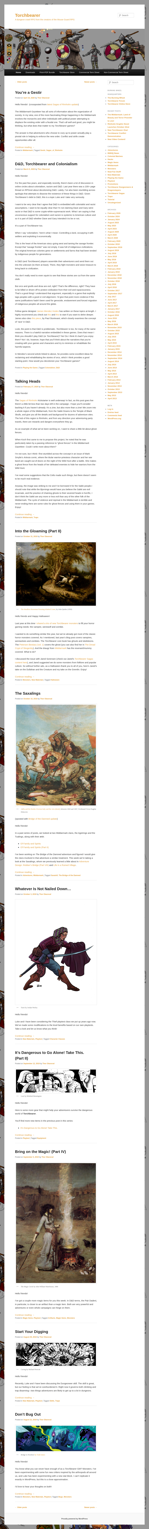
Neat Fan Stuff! (114, 172)
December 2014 (114, 352)
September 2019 (115, 247)
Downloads (30, 72)
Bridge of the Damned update (43, 819)
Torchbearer (27, 15)
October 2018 (114, 281)
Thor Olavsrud (43, 98)
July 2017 (112, 297)
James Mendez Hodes (48, 311)
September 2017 (115, 293)
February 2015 (114, 346)
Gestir (42, 150)
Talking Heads (27, 381)
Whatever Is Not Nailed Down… (43, 889)
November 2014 (115, 355)
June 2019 (112, 256)
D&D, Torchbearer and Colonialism (46, 164)
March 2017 (113, 306)
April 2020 (112, 235)
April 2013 (112, 398)
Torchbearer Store (66, 72)
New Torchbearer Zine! (118, 130)
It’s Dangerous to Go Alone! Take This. (39, 1128)
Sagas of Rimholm (28, 400)
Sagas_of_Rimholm (54, 150)
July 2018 (112, 284)
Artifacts (51, 1318)
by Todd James (40, 1455)
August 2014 (113, 361)
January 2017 (114, 309)
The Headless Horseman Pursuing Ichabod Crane (38, 609)
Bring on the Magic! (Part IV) (40, 1151)
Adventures (27, 875)
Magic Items (28, 1318)
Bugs (60, 1497)
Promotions (113, 184)
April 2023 (112, 229)
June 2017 (112, 300)
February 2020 (114, 241)
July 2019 (112, 253)
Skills (52, 1401)
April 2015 (112, 343)
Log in (110, 409)
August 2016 (113, 315)
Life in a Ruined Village (65, 865)
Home (18, 72)
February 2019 (114, 269)
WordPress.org (114, 418)
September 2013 (115, 392)
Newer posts (90, 82)
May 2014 (112, 371)
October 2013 (114, 389)
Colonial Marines (115, 156)
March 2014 (113, 377)
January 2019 (114, 272)
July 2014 (112, 364)
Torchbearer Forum (116, 101)
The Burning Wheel (116, 98)
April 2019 (112, 263)
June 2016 (112, 318)
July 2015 (112, 337)
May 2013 (112, 395)
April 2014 (112, 374)
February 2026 (114, 213)
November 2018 (115, 278)
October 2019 (114, 244)
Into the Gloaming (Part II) (38, 531)
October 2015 (114, 330)
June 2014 (112, 368)
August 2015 (113, 334)
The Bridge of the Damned (69, 875)
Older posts (21, 82)
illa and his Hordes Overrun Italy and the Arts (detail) (41, 809)
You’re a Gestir (28, 92)
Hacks (110, 159)
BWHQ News (113, 153)
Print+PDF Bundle (47, 72)
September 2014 (115, 358)
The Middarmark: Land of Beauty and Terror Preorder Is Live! (120, 118)
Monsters (27, 680)
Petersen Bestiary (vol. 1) (31, 644)
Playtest (38, 1039)
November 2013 (115, 386)
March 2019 (113, 266)
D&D (58, 368)
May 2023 (112, 226)
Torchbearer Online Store (119, 104)
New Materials (37, 680)
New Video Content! (117, 139)
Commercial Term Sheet (89, 72)
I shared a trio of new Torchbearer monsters (56, 623)
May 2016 (112, 321)
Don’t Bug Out (28, 1414)
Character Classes (57, 1039)
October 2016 (114, 312)
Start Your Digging (31, 1331)
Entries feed (113, 412)
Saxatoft (54, 875)
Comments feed (115, 415)
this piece (36, 318)
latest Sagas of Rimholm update (62, 104)
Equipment (41, 1138)
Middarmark (28, 150)
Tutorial (111, 199)
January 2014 (114, 383)
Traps (36, 517)
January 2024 (114, 219)
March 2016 (113, 324)
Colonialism (50, 368)
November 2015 (115, 327)
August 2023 (113, 222)
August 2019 (113, 250)
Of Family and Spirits (31, 843)
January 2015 (114, 349)
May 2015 (112, 340)
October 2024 (114, 216)
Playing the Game (30, 368)
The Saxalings (27, 693)
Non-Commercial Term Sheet (116, 72)
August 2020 (113, 232)
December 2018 (114, 275)
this (49, 314)
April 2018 (112, 287)
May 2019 (112, 259)
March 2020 (113, 238)
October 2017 (114, 290)
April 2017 (112, 303)
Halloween (55, 680)
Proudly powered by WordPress (74, 1519)
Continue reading (24, 147)
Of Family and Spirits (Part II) (35, 847)
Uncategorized (114, 202)
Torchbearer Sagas (116, 193)
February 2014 (114, 380)
